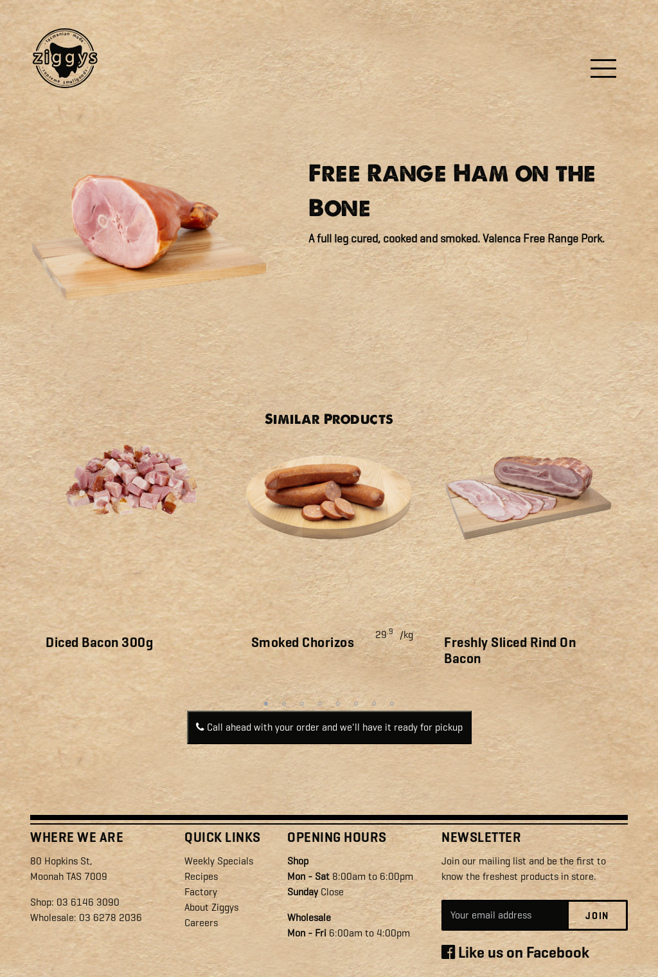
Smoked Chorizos (303, 642)
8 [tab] (392, 704)
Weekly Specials (218, 861)
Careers (201, 923)
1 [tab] (266, 704)
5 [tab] (338, 704)
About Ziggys (211, 907)
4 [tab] (320, 704)
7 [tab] (374, 704)
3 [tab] (302, 704)
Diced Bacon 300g (99, 642)
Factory (200, 892)
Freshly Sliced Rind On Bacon (510, 650)
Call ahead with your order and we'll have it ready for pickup (329, 727)
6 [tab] (356, 704)
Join (597, 916)
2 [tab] (284, 704)
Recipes (201, 876)
